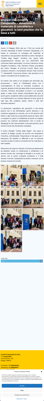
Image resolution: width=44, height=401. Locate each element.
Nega (22, 390)
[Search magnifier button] (41, 261)
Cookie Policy (19, 398)
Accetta (22, 386)
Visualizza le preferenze (22, 395)
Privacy (25, 398)
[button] (41, 371)
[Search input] (20, 261)
